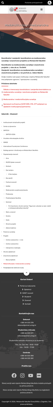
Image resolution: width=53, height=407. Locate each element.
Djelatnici (27, 289)
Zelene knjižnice (11, 228)
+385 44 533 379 (27, 333)
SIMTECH (6, 130)
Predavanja (9, 194)
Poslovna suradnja (9, 232)
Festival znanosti (11, 182)
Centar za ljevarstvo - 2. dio (14, 240)
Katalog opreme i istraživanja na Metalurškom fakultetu (20, 150)
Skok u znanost (10, 212)
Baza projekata (10, 260)
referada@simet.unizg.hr (26, 336)
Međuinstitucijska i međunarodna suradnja (16, 264)
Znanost (28, 300)
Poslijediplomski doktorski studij (13, 268)
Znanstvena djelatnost (10, 256)
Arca (7, 158)
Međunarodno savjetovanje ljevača (17, 190)
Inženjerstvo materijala (13, 248)
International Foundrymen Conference (15, 146)
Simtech (8, 166)
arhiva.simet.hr (27, 386)
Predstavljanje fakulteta (13, 198)
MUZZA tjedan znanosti (13, 162)
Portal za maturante (27, 286)
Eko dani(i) (9, 178)
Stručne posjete (11, 224)
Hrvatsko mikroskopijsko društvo (13, 138)
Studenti (27, 297)
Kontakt (28, 304)
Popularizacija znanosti (10, 154)
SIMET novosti (27, 293)
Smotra (8, 216)
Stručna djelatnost (9, 252)
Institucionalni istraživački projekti (14, 122)
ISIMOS (5, 142)
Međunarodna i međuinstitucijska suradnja (19, 99)
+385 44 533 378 (27, 323)
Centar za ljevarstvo (9, 126)
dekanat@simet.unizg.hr (27, 325)
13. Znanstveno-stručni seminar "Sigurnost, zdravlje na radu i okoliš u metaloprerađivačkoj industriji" (29, 207)
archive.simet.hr (26, 393)
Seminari (8, 202)
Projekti (5, 236)
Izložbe (8, 186)
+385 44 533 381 (26, 358)
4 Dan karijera (12, 174)
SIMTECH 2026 (10, 134)
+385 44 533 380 (27, 356)
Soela (7, 220)
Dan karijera (9, 170)
